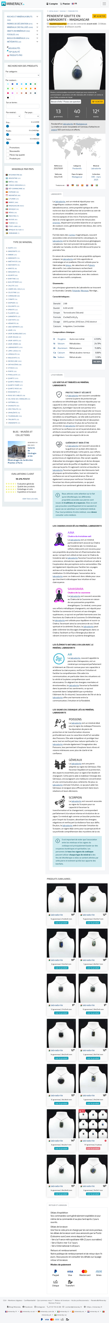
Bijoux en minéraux (18, 38)
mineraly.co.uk (27, 1311)
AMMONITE (13, 258)
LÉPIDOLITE (14, 354)
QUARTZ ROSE (15, 388)
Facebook (28, 1307)
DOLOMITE (13, 306)
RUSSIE (13, 219)
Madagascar (77, 177)
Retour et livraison (62, 1300)
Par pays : (29, 112)
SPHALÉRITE (14, 413)
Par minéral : (11, 112)
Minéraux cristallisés (20, 27)
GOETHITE (13, 320)
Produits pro (14, 55)
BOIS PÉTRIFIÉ (15, 282)
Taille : (8, 139)
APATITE (12, 268)
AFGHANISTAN (15, 175)
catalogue (53, 11)
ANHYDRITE (13, 265)
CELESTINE (13, 292)
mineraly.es (78, 1311)
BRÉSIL (13, 182)
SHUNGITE (13, 406)
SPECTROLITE (14, 409)
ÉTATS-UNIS (15, 226)
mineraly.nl (93, 1311)
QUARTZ (13, 378)
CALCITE (13, 286)
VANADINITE (14, 423)
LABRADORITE (15, 347)
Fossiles (13, 34)
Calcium (61, 352)
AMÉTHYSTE (14, 261)
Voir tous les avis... (30, 499)
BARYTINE (13, 279)
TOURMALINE (15, 416)
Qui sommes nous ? (45, 1300)
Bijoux (63, 11)
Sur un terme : (12, 102)
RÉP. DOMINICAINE (17, 188)
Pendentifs (73, 11)
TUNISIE (13, 223)
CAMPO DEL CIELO (16, 289)
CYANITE (12, 299)
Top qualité (13, 52)
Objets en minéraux (18, 31)
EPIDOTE (13, 309)
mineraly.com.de (46, 1311)
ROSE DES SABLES (16, 395)
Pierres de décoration (20, 23)
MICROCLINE (14, 361)
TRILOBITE (13, 419)
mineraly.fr (11, 1311)
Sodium (61, 357)
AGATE (12, 248)
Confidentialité (29, 1300)
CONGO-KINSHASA (17, 185)
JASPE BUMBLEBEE (17, 333)
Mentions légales (15, 1300)
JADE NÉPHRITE (15, 327)
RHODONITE (14, 392)
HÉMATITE (13, 323)
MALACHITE (14, 358)
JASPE (12, 330)
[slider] (7, 126)
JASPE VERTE (14, 340)
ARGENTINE (14, 178)
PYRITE (12, 371)
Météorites (14, 41)
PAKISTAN (13, 216)
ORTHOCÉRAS (14, 364)
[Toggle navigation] (104, 4)
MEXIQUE (14, 209)
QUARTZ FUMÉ (15, 385)
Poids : (9, 131)
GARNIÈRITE (14, 316)
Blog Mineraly (14, 1307)
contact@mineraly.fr (73, 1307)
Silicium (61, 343)
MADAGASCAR (16, 206)
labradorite (55, 914)
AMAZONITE (14, 251)
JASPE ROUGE (14, 337)
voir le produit (61, 923)
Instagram (39, 1307)
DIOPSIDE (13, 303)
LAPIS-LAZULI (14, 351)
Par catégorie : (12, 71)
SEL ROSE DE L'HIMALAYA (19, 399)
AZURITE (12, 275)
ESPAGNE (14, 192)
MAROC (13, 202)
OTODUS (13, 368)
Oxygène (62, 339)
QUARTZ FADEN (15, 382)
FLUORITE (13, 313)
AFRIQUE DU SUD (16, 230)
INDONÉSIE (14, 195)
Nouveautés (13, 48)
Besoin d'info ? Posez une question (65, 101)
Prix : (8, 122)
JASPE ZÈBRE (14, 344)
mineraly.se (60, 1315)
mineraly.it (63, 1311)
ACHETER (99, 16)
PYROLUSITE (14, 375)
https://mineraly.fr (94, 1307)
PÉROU (13, 212)
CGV (4, 1300)
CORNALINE (14, 296)
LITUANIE (14, 199)
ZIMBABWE (14, 233)
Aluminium (62, 348)
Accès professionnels (80, 1300)
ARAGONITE (13, 272)
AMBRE (12, 255)
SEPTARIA (13, 402)
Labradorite (96, 168)
